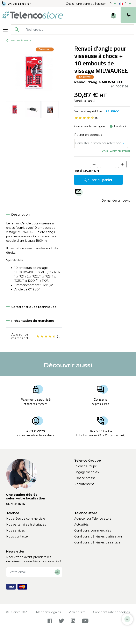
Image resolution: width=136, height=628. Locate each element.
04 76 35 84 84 (20, 4)
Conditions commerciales (92, 530)
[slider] (84, 118)
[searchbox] (78, 29)
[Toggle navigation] (5, 29)
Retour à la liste (18, 40)
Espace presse (85, 478)
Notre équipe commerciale (25, 518)
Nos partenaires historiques (26, 524)
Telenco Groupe (85, 466)
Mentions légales (48, 612)
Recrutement (84, 484)
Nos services (15, 530)
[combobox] (72, 29)
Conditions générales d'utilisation (98, 536)
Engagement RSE (87, 472)
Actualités (81, 524)
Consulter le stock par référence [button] (98, 143)
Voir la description (116, 151)
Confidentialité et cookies (111, 612)
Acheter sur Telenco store (93, 518)
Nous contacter (17, 536)
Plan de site (77, 612)
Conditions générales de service (97, 542)
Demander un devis (115, 200)
